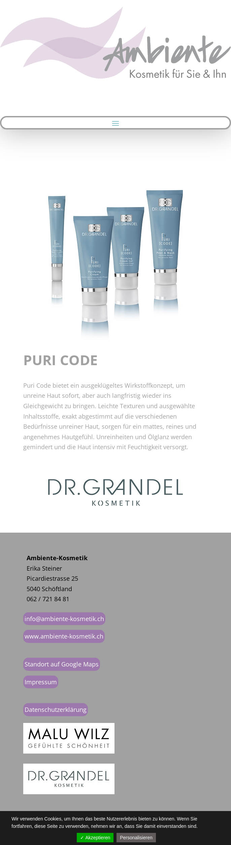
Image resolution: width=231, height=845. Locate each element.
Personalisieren (136, 837)
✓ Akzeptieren (95, 837)
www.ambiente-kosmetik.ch (64, 636)
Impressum (41, 682)
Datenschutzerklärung (56, 709)
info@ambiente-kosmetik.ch (64, 619)
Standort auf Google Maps (62, 664)
